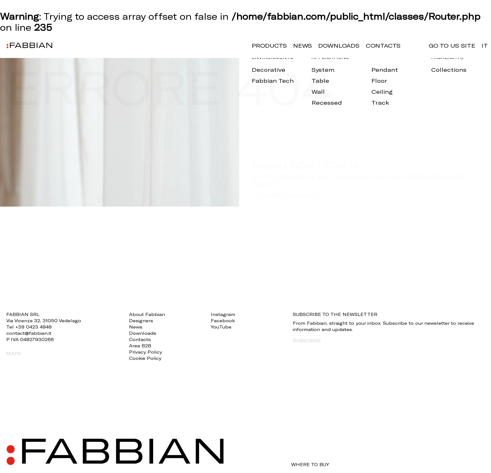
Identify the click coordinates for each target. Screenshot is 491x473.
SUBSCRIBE (307, 340)
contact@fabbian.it (28, 333)
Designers (141, 320)
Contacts (383, 45)
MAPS (13, 353)
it (485, 45)
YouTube (221, 326)
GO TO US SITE (452, 45)
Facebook (223, 320)
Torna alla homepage (285, 194)
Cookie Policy (145, 358)
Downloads (338, 45)
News (302, 45)
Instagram (223, 314)
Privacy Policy (145, 352)
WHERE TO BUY (310, 464)
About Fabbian (147, 314)
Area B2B (140, 345)
